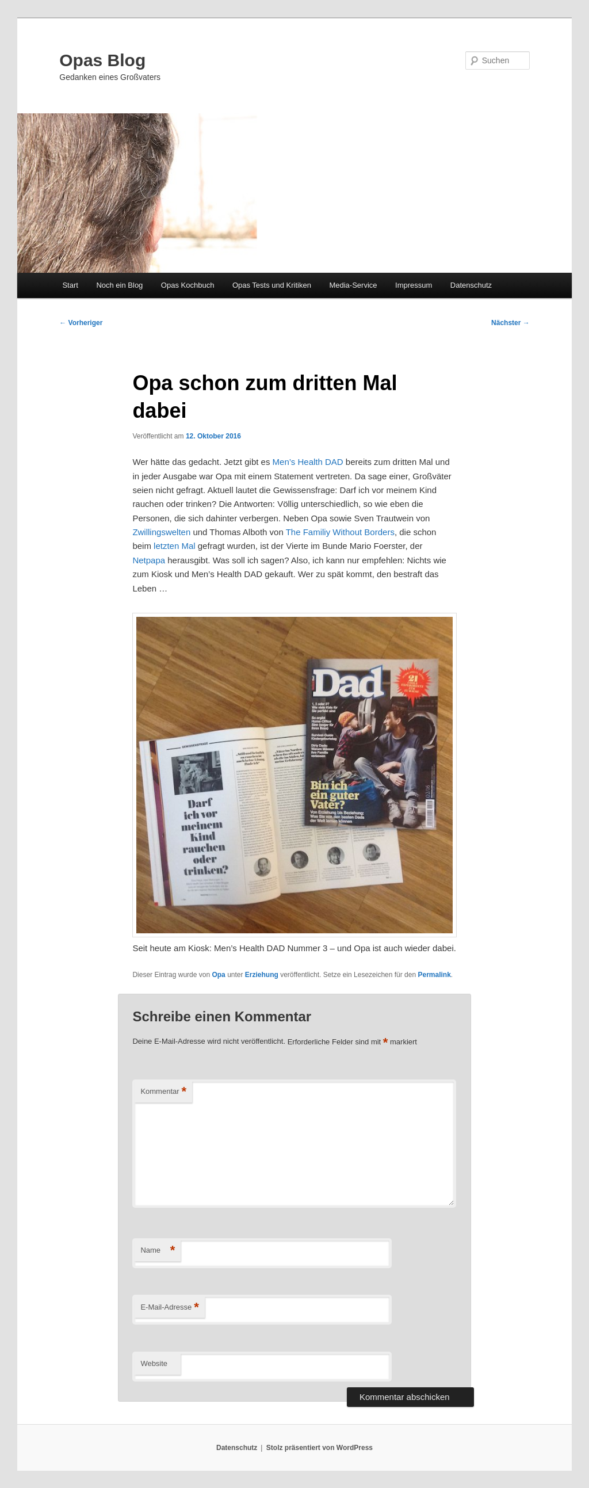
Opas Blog (102, 60)
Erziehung (261, 975)
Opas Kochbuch (188, 285)
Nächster (510, 323)
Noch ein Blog (119, 285)
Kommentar (163, 1091)
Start (70, 285)
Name (157, 1250)
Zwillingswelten (161, 532)
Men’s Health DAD (308, 462)
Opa (218, 975)
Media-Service (353, 285)
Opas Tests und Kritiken (271, 285)
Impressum (413, 285)
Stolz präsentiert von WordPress (319, 1448)
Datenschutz (471, 285)
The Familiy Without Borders (340, 532)
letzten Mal (175, 546)
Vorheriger (80, 323)
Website (153, 1363)
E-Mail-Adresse (169, 1307)
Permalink (434, 975)
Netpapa (148, 560)
